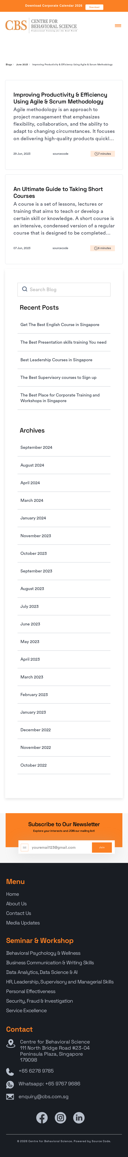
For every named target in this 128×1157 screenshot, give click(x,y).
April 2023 (30, 659)
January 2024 (33, 518)
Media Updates (22, 923)
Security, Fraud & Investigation (39, 1001)
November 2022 (35, 747)
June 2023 (22, 64)
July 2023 (29, 606)
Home (12, 894)
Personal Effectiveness (30, 991)
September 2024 (36, 447)
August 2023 (32, 589)
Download (94, 7)
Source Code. (101, 1141)
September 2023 (36, 571)
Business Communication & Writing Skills (50, 962)
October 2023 (33, 553)
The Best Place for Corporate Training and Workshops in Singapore (60, 398)
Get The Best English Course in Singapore (59, 325)
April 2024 (30, 483)
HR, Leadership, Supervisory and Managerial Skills (59, 982)
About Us (16, 903)
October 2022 (33, 765)
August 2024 (32, 465)
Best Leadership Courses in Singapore (56, 360)
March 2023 (31, 677)
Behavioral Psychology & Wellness (43, 953)
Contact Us (18, 913)
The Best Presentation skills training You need (63, 342)
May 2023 (29, 642)
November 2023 (35, 536)
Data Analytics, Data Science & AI (41, 972)
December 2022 (35, 730)
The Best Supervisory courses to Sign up (58, 377)
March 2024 (31, 500)
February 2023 (34, 695)
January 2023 (33, 712)
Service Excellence (26, 1010)
